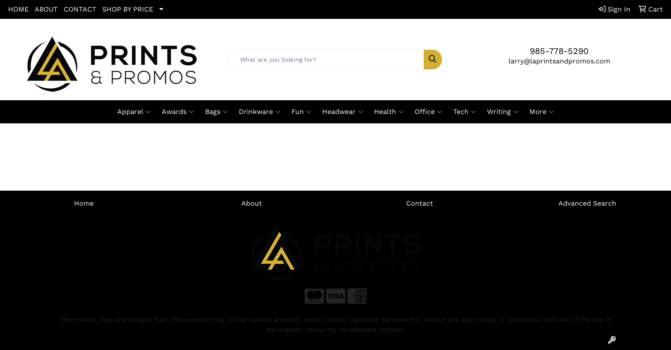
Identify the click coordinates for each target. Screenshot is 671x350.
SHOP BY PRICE (127, 9)
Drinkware (259, 112)
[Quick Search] (327, 59)
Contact (419, 203)
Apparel (134, 112)
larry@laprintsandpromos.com (559, 61)
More (541, 112)
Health (389, 112)
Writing (502, 112)
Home (84, 203)
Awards (178, 112)
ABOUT (46, 9)
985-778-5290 (559, 51)
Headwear (342, 112)
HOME (18, 9)
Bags (216, 112)
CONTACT (80, 9)
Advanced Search (587, 203)
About (251, 203)
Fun (301, 112)
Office (428, 112)
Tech (464, 112)
